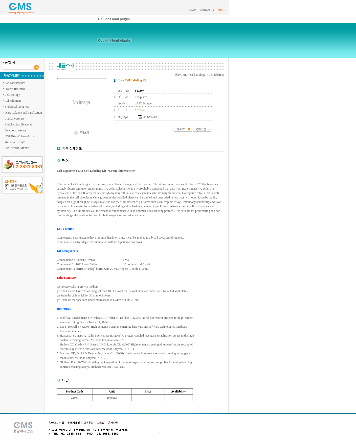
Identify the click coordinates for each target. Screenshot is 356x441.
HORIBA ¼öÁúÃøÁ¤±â (19, 136)
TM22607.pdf (149, 116)
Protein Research (15, 89)
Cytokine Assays (14, 118)
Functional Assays (15, 130)
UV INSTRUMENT (17, 148)
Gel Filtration (13, 100)
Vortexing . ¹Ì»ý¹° (15, 142)
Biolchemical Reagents (18, 124)
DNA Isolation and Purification (23, 112)
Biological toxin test (17, 106)
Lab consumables (15, 83)
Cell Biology (12, 95)
